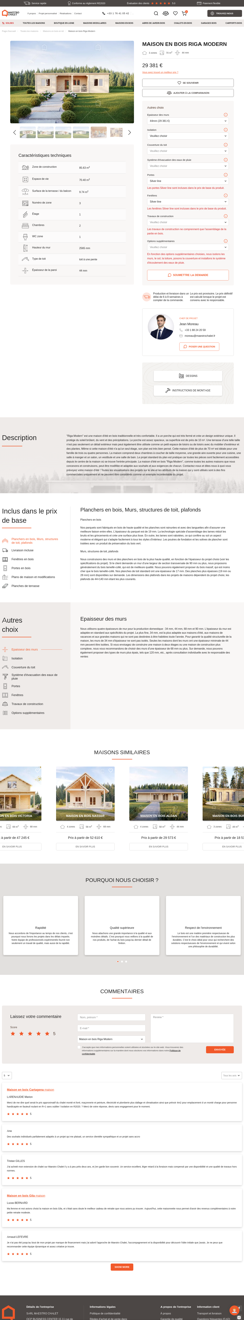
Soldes (10, 23)
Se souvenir (191, 82)
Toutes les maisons (34, 23)
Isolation (187, 130)
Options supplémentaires (187, 241)
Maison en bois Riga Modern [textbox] (96, 1047)
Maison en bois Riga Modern (81, 31)
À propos (31, 13)
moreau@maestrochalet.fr (200, 335)
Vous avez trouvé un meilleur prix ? (160, 72)
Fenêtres (187, 195)
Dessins (191, 375)
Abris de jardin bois (153, 23)
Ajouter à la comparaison (191, 92)
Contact (78, 13)
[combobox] (111, 1047)
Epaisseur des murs (187, 115)
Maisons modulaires (94, 23)
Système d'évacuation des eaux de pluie (187, 160)
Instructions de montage (191, 390)
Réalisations (65, 13)
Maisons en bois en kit (53, 31)
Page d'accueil (9, 31)
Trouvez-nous (224, 13)
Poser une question (202, 346)
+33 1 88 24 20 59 (195, 330)
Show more (122, 1275)
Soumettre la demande (190, 275)
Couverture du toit (187, 145)
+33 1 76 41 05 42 (118, 13)
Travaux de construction (187, 216)
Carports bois (234, 23)
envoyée (220, 1058)
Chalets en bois (183, 23)
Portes (187, 175)
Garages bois (208, 23)
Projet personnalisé (48, 13)
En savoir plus (85, 846)
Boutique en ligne (64, 23)
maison (30, 1098)
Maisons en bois (124, 23)
